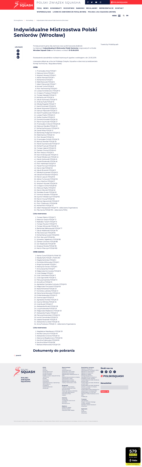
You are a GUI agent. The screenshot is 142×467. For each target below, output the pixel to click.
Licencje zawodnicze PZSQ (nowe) (69, 12)
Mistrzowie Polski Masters (68, 410)
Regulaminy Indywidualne (87, 371)
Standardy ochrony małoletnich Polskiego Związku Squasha (89, 378)
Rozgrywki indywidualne (68, 386)
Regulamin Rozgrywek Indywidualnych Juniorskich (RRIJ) (90, 369)
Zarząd (44, 369)
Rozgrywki (69, 8)
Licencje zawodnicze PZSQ (68, 388)
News (46, 8)
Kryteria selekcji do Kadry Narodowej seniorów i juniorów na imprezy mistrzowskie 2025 (90, 387)
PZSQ (39, 8)
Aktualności (45, 388)
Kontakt (119, 8)
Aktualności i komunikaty (68, 371)
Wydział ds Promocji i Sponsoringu (51, 382)
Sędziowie (83, 411)
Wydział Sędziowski (48, 386)
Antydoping (46, 385)
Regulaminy (91, 8)
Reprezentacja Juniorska (68, 380)
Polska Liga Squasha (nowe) (102, 12)
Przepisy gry (84, 396)
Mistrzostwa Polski (66, 393)
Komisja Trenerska (47, 374)
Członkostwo (46, 381)
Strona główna (18, 20)
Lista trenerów (84, 400)
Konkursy (45, 370)
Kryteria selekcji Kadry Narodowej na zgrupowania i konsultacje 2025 (90, 390)
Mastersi (64, 395)
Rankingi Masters (66, 409)
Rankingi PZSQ (66, 389)
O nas (82, 410)
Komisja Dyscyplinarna (86, 375)
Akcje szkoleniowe (66, 370)
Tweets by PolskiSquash (109, 44)
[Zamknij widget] (139, 449)
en (127, 15)
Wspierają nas (44, 12)
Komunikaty (56, 8)
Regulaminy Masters (86, 374)
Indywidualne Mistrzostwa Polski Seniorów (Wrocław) (52, 20)
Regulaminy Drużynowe (87, 373)
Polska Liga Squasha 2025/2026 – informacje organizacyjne (70, 391)
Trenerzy (64, 369)
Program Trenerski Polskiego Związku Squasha (88, 402)
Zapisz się (105, 391)
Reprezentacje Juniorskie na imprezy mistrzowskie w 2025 (69, 382)
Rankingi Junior (66, 403)
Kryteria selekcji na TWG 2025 (88, 392)
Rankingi (80, 8)
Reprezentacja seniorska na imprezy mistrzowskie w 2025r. (71, 378)
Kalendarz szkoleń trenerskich (88, 404)
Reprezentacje (106, 8)
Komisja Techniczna (48, 371)
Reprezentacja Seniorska (68, 373)
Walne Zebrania (46, 384)
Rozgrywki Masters (66, 407)
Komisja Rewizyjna (47, 373)
